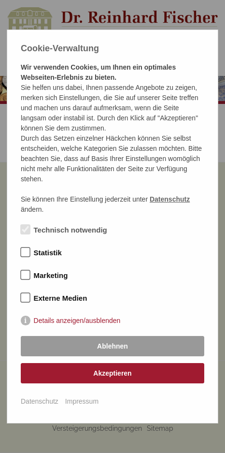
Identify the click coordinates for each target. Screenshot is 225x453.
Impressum (81, 401)
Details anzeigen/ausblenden (77, 320)
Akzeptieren (112, 373)
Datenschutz (39, 401)
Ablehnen (112, 346)
